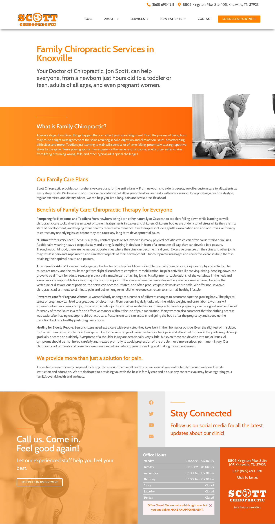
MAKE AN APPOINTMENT (186, 509)
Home (88, 19)
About (111, 19)
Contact (205, 19)
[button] (210, 505)
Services (139, 19)
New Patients (173, 19)
